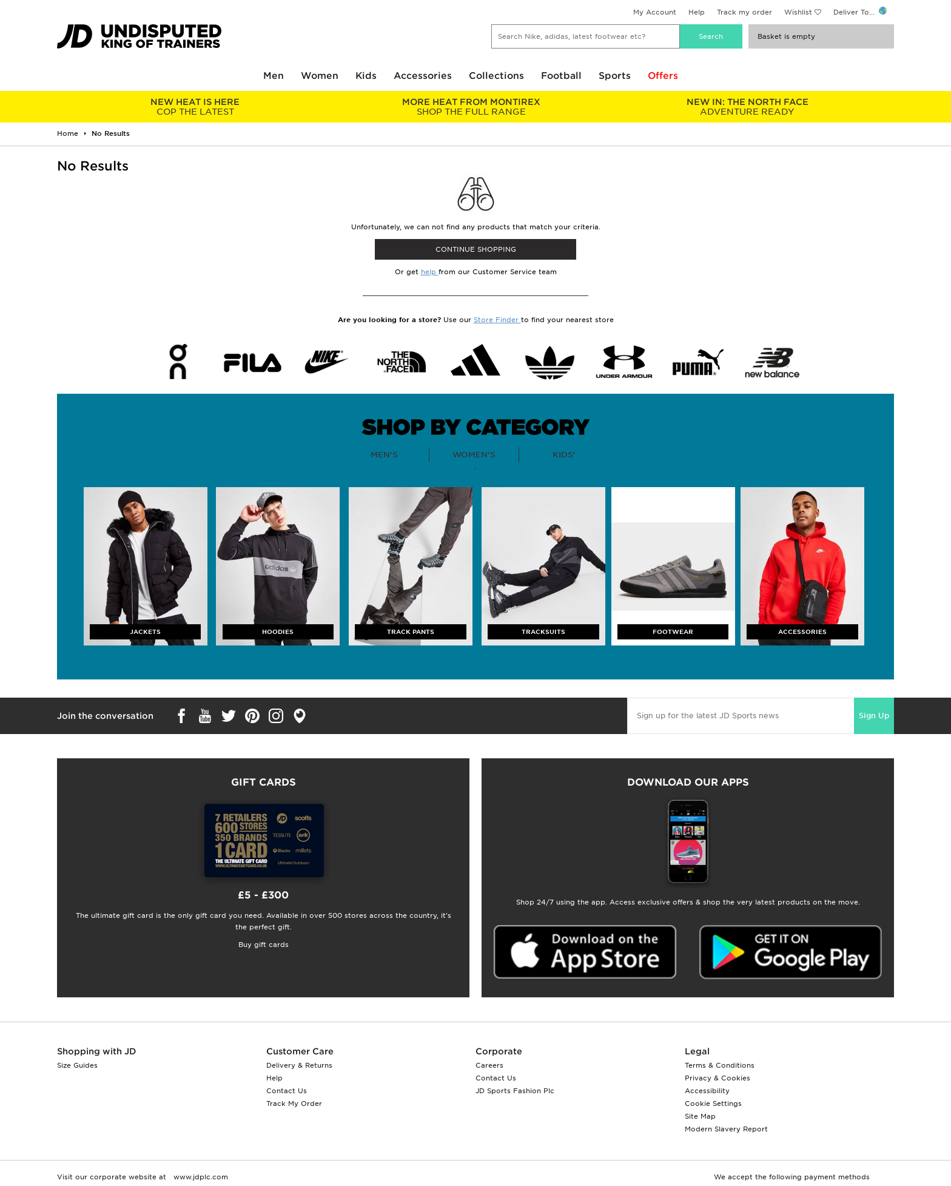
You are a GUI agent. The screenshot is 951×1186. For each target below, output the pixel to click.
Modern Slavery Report (726, 1129)
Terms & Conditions (719, 1065)
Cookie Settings (713, 1103)
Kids (366, 75)
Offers (663, 75)
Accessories (423, 75)
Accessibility (707, 1091)
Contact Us (286, 1091)
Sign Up (874, 715)
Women (319, 75)
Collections (496, 75)
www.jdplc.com (199, 1177)
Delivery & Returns (299, 1065)
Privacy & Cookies (717, 1078)
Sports (615, 75)
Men (273, 75)
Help (696, 12)
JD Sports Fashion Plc (515, 1091)
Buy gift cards (263, 944)
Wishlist (798, 12)
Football (561, 75)
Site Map (700, 1116)
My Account (654, 12)
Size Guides (77, 1065)
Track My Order (294, 1103)
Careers (489, 1065)
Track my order (744, 12)
